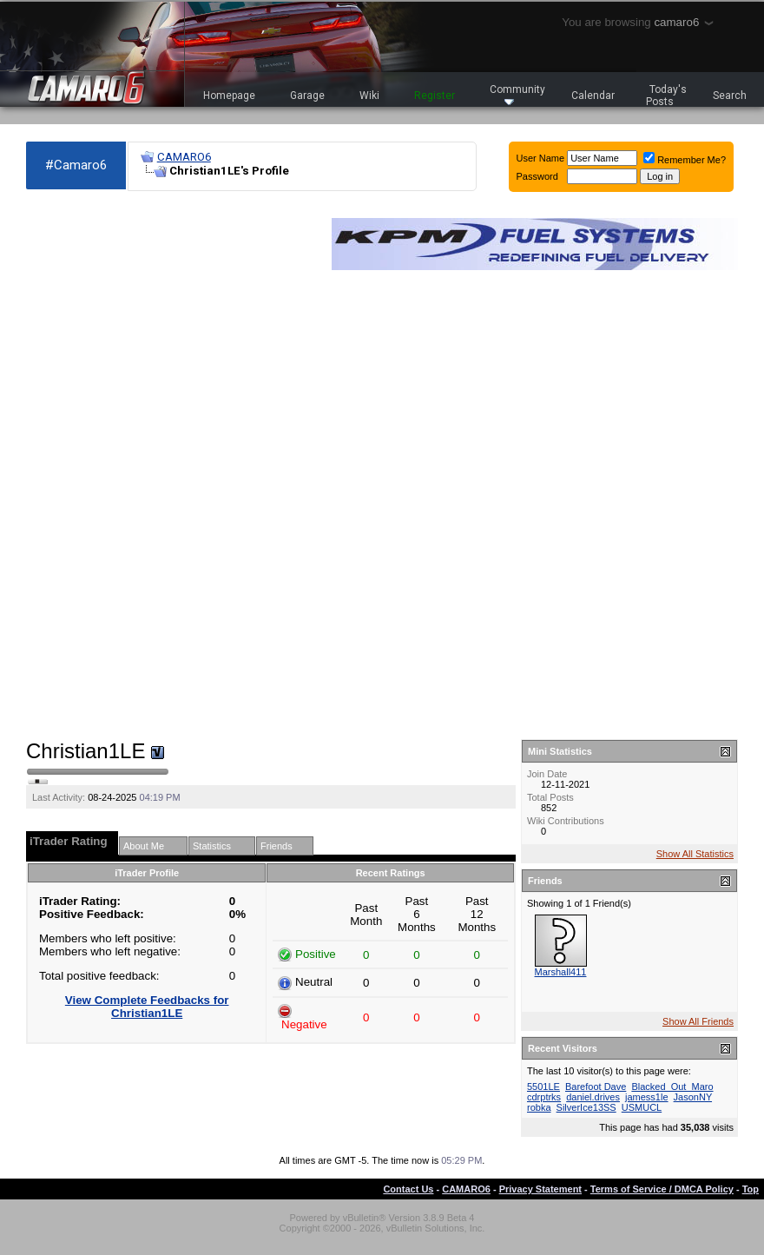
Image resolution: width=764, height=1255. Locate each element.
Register (434, 95)
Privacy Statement (540, 1189)
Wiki (369, 95)
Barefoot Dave (595, 1086)
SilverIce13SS (586, 1107)
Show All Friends (698, 1021)
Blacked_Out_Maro (672, 1086)
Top (750, 1189)
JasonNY (693, 1097)
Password (537, 176)
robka (539, 1107)
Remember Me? (684, 160)
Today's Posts (667, 95)
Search (730, 95)
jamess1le (646, 1097)
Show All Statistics (695, 854)
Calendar (593, 95)
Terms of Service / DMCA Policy (662, 1189)
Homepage (229, 95)
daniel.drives (593, 1097)
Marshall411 (561, 972)
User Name (541, 158)
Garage (307, 95)
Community (517, 94)
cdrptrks (544, 1097)
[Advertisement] (87, 465)
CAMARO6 (184, 156)
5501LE (543, 1086)
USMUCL (642, 1107)
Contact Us (408, 1189)
